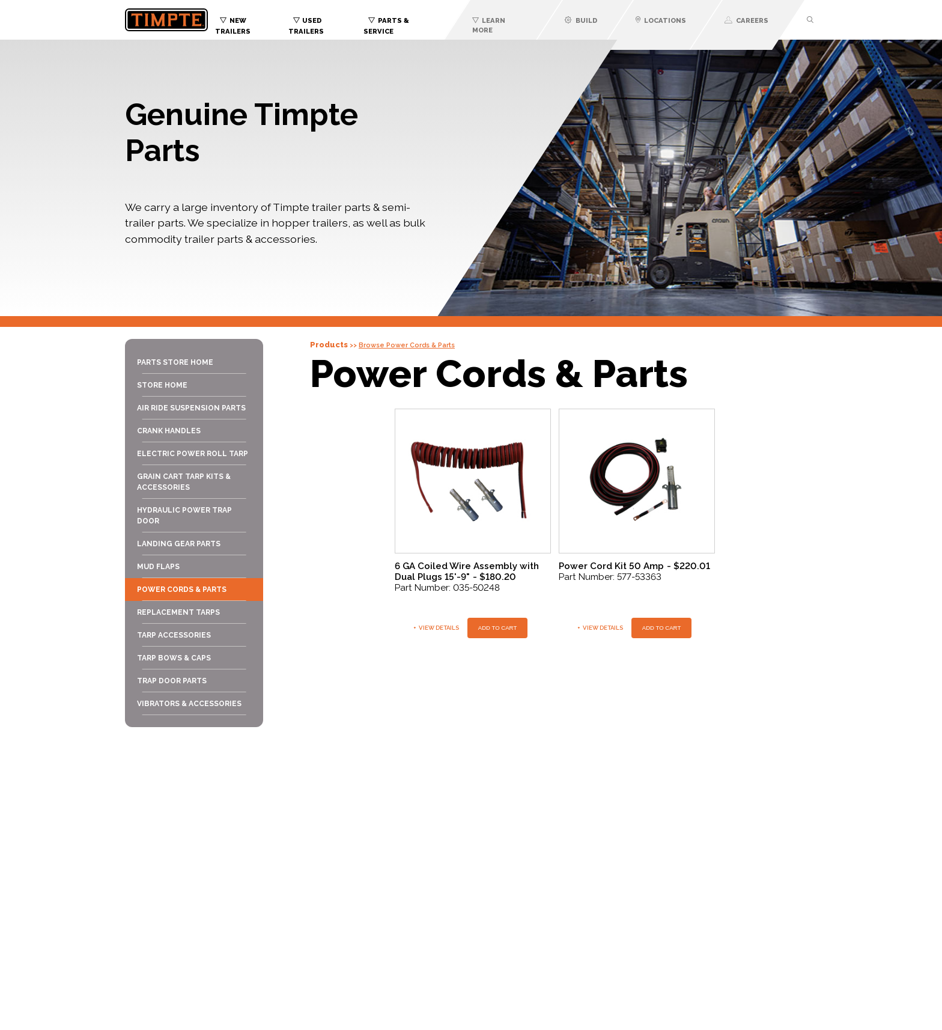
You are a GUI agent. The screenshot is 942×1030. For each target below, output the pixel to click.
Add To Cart (497, 627)
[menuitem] (251, 22)
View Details (436, 627)
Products (329, 344)
